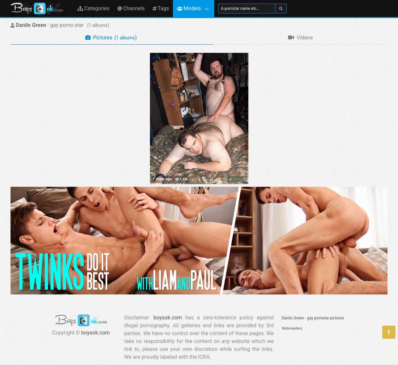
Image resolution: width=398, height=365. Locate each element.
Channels (131, 8)
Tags (161, 8)
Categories (93, 8)
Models (189, 8)
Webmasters (292, 328)
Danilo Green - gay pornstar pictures (313, 318)
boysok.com (95, 333)
